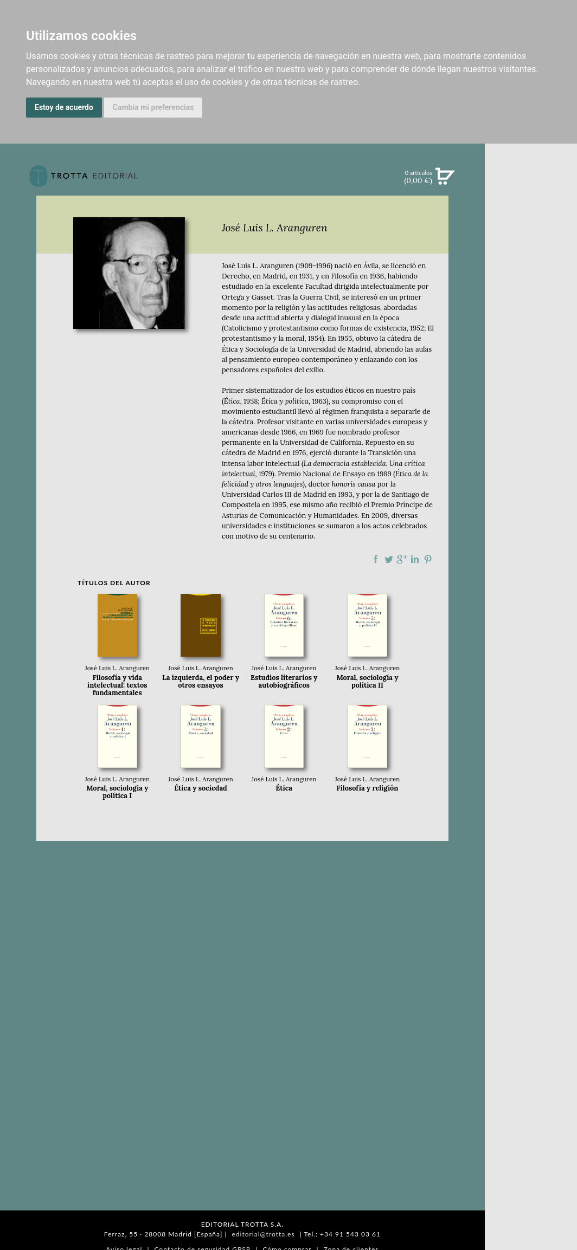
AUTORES (531, 532)
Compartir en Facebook (375, 559)
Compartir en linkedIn (414, 559)
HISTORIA (531, 545)
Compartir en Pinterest (427, 559)
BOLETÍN (531, 316)
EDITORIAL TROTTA (530, 469)
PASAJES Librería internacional (530, 576)
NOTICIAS (530, 293)
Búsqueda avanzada (530, 193)
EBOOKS (530, 271)
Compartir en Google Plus (401, 559)
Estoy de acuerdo (64, 107)
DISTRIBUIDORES (531, 559)
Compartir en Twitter (388, 559)
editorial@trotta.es (263, 1234)
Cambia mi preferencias (153, 107)
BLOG (531, 338)
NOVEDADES (531, 226)
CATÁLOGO (531, 248)
